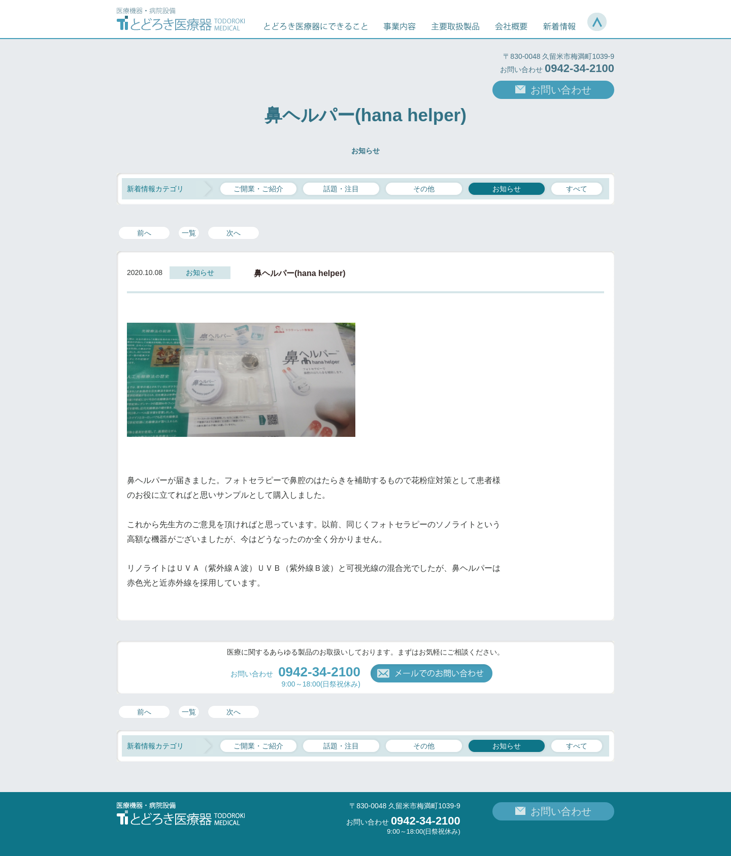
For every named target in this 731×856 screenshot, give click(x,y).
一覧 (189, 233)
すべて (576, 189)
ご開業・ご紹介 (258, 189)
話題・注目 (341, 189)
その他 (424, 189)
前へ (144, 233)
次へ (233, 233)
